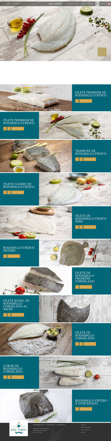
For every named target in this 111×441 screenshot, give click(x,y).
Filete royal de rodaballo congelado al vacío (16, 305)
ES (97, 4)
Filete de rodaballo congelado (85, 335)
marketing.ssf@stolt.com (38, 424)
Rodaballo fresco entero (19, 249)
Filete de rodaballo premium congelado (85, 277)
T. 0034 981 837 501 (50, 424)
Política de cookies (85, 430)
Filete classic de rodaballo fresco (19, 185)
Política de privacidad (86, 427)
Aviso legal (83, 425)
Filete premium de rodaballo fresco (91, 94)
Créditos (83, 432)
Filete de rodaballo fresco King (91, 218)
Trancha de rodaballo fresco (91, 152)
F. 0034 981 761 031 (60, 424)
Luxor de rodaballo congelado (13, 368)
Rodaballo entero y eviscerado (91, 402)
